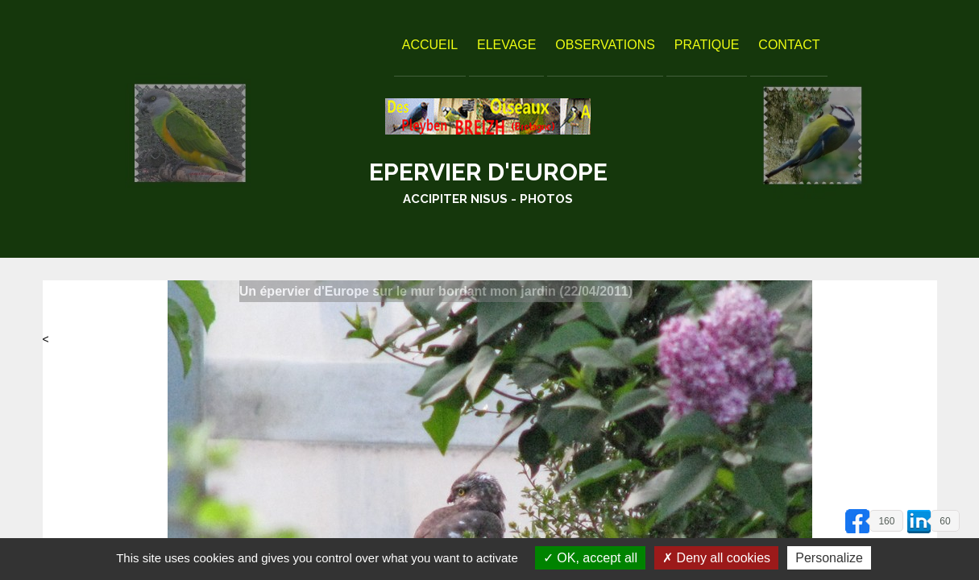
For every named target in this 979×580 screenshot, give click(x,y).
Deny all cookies (716, 558)
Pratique (707, 45)
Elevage (507, 45)
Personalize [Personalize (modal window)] (829, 558)
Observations (605, 45)
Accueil (430, 45)
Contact (788, 45)
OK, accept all (590, 558)
